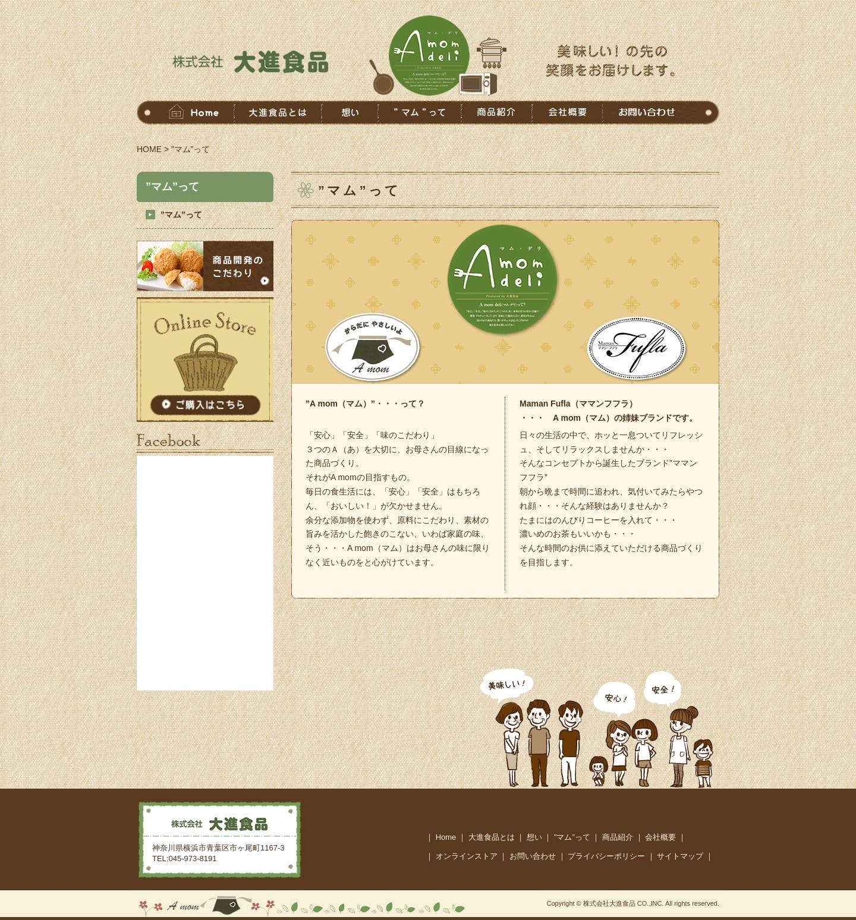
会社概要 (660, 837)
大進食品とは (491, 837)
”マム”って (181, 214)
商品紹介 (617, 837)
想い (534, 837)
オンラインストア (467, 856)
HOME (149, 149)
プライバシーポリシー (606, 856)
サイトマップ (680, 856)
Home (446, 837)
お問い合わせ (532, 856)
